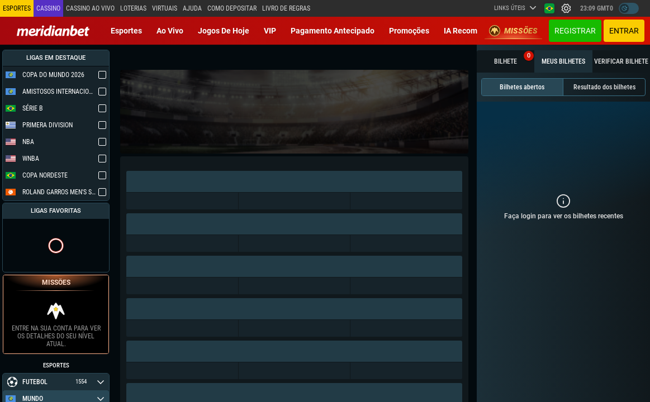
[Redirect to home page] (53, 31)
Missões (513, 30)
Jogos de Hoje (223, 30)
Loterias (133, 8)
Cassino (48, 8)
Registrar (575, 30)
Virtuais (164, 8)
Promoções (409, 30)
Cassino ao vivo (90, 8)
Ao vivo (169, 30)
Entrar (624, 30)
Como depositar (232, 8)
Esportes (126, 30)
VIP (270, 30)
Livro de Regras (286, 8)
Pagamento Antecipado (332, 30)
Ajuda (192, 8)
